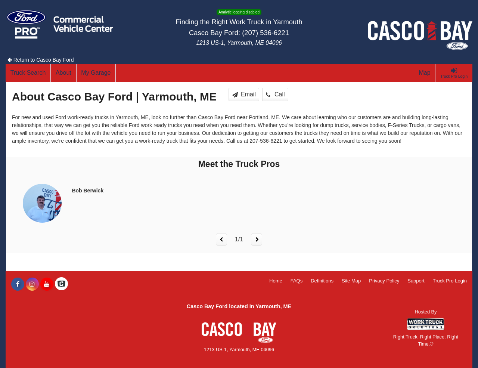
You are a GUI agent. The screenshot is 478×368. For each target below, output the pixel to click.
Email (244, 94)
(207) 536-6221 (265, 33)
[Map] (425, 73)
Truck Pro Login (450, 281)
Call (275, 94)
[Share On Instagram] (32, 284)
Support (416, 281)
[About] (63, 73)
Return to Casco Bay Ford (40, 60)
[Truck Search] (28, 73)
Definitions (322, 281)
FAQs (297, 281)
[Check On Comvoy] (61, 284)
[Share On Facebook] (17, 284)
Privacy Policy (384, 281)
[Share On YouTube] (46, 284)
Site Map (351, 281)
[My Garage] (96, 73)
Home (275, 281)
